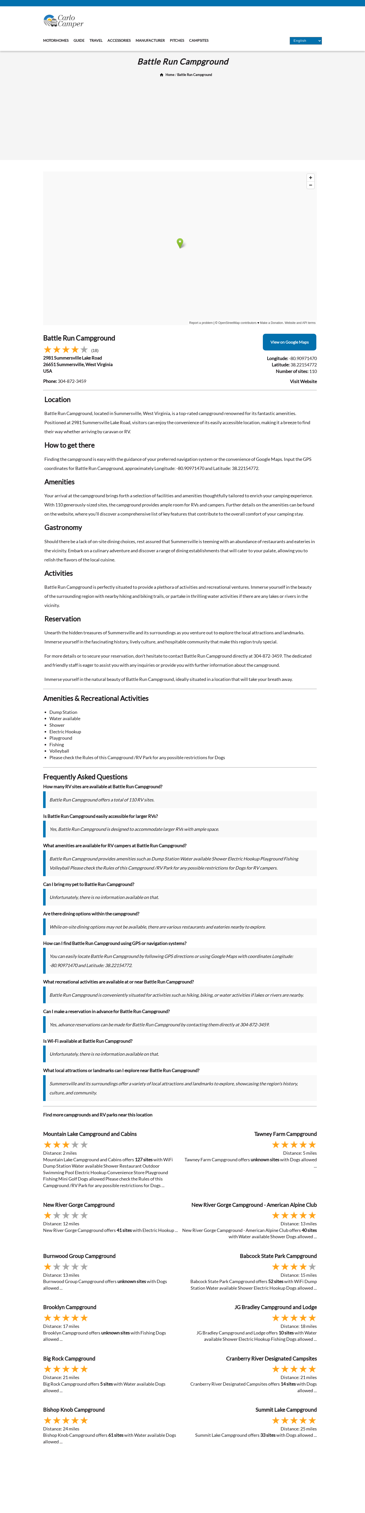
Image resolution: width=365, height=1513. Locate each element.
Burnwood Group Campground (79, 1256)
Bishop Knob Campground (74, 1409)
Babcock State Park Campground (278, 1256)
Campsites (198, 40)
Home (170, 75)
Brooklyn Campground (69, 1307)
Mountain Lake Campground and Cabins (90, 1134)
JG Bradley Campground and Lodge (275, 1307)
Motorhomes (55, 40)
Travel (95, 40)
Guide (79, 40)
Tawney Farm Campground (285, 1134)
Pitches (177, 40)
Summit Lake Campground (286, 1409)
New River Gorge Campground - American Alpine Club (254, 1205)
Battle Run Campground (194, 75)
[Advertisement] (182, 117)
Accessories (119, 40)
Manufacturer (150, 40)
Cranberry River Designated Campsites (271, 1358)
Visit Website (303, 381)
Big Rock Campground (69, 1358)
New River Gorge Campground (79, 1205)
